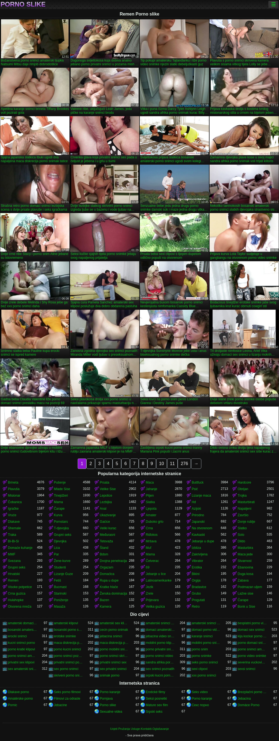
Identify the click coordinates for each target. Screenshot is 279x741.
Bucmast (60, 587)
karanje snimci (202, 636)
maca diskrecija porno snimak (68, 643)
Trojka (242, 495)
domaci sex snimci (251, 630)
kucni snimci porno (21, 643)
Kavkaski (198, 535)
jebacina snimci (111, 636)
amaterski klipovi (66, 623)
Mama (58, 502)
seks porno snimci (205, 662)
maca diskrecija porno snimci (114, 643)
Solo (241, 535)
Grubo (196, 593)
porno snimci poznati (68, 656)
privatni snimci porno (68, 662)
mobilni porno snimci (206, 643)
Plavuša (14, 489)
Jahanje (151, 489)
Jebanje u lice (156, 574)
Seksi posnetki (156, 698)
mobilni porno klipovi (160, 643)
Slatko (242, 528)
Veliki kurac (108, 528)
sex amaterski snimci (22, 669)
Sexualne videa (111, 712)
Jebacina (244, 698)
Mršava (151, 541)
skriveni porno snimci (68, 675)
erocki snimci (17, 636)
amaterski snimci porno (160, 623)
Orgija (196, 580)
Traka (12, 535)
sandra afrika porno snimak (160, 662)
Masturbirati (246, 502)
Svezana (14, 561)
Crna (149, 528)
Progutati (198, 600)
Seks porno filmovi (67, 692)
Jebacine (60, 705)
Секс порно (200, 705)
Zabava (243, 580)
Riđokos (151, 535)
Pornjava (106, 698)
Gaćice (105, 522)
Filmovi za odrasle (67, 698)
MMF (11, 554)
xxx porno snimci (204, 675)
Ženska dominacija (113, 593)
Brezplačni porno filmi (252, 692)
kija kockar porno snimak (252, 636)
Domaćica (107, 574)
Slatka (150, 502)
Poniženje (61, 600)
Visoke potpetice (20, 587)
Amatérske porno (20, 698)
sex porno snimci (66, 669)
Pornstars (61, 522)
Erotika (197, 567)
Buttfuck (198, 482)
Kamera (105, 606)
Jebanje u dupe (203, 541)
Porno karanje (110, 692)
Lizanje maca (201, 495)
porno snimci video (159, 656)
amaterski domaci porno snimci (22, 623)
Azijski (196, 509)
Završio (243, 515)
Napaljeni (244, 509)
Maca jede (245, 554)
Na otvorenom (202, 528)
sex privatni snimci (113, 669)
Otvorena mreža (19, 606)
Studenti (60, 567)
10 (161, 463)
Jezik (149, 587)
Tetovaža (106, 541)
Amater (151, 515)
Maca (150, 482)
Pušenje (60, 482)
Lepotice (106, 495)
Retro (196, 606)
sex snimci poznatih (160, 669)
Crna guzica (16, 593)
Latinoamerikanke (159, 580)
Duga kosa (245, 574)
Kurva (58, 515)
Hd (194, 502)
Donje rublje (246, 522)
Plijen (150, 495)
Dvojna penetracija (113, 561)
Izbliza (196, 548)
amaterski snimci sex (206, 623)
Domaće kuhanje (20, 548)
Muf (148, 548)
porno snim (200, 649)
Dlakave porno (18, 692)
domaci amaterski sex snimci (160, 630)
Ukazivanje (108, 515)
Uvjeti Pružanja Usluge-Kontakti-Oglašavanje (139, 728)
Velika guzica (155, 606)
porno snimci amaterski (22, 656)
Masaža (59, 606)
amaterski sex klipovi (114, 623)
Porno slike (23, 4)
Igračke (13, 509)
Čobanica (15, 502)
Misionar (14, 495)
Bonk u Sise (246, 606)
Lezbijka (106, 502)
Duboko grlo (154, 522)
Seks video (200, 692)
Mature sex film (157, 705)
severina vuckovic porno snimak (252, 662)
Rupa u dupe (109, 580)
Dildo (241, 541)
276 (184, 463)
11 (172, 463)
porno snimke (201, 656)
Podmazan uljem (250, 587)
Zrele (149, 593)
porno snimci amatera (252, 649)
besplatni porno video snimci (252, 623)
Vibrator (197, 561)
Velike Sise (108, 489)
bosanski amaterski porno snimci (22, 630)
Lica (57, 548)
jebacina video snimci (160, 636)
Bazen (104, 600)
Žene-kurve (62, 561)
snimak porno (109, 675)
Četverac (152, 561)
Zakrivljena (200, 554)
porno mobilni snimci (114, 649)
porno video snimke (252, 656)
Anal (103, 509)
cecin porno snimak (114, 630)
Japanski (198, 522)
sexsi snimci (246, 669)
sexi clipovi (200, 669)
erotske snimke (65, 636)
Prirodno (198, 515)
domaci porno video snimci (206, 630)
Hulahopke (15, 600)
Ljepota (151, 509)
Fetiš (57, 580)
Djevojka (60, 541)
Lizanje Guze (63, 574)
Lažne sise (245, 593)
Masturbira (245, 548)
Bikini (196, 574)
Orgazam (106, 567)
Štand (104, 548)
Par (56, 554)
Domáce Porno (248, 705)
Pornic (12, 705)
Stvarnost (244, 561)
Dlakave (14, 522)
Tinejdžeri (61, 495)
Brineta (13, 482)
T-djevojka (61, 528)
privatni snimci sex (113, 662)
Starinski (60, 593)
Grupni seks (62, 535)
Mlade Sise (62, 489)
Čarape (59, 509)
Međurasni (107, 535)
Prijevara (152, 600)
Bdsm (104, 554)
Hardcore (244, 482)
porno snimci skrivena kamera (114, 656)
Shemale (14, 528)
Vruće (12, 515)
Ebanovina (245, 567)
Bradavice (199, 587)
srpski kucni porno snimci (160, 675)
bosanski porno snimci (68, 630)
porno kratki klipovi (21, 649)
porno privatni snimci (160, 649)
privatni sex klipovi (21, 662)
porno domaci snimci (252, 643)
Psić (195, 489)
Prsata (104, 482)
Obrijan (243, 489)
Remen (13, 580)
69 (147, 567)
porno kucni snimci (67, 649)
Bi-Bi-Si (13, 541)
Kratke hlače (109, 587)
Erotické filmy (155, 692)
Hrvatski (14, 574)
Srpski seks (154, 712)
